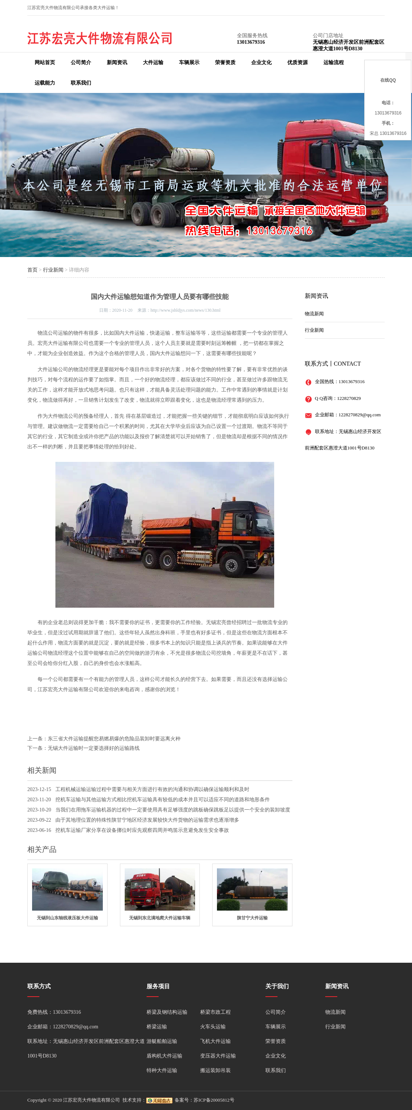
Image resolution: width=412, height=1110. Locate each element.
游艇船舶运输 (162, 1041)
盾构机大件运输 (164, 1056)
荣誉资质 (225, 62)
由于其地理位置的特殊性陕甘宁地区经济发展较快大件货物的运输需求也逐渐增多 (147, 820)
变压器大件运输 (218, 1056)
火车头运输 (213, 1026)
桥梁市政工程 (215, 1012)
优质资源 (297, 62)
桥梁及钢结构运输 (167, 1012)
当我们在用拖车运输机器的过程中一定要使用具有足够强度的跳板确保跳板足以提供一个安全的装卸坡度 (172, 810)
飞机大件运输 (215, 1041)
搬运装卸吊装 (215, 1070)
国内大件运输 (129, 333)
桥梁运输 (157, 1026)
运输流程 (333, 62)
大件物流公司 (63, 416)
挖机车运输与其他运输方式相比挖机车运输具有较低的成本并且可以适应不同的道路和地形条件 (162, 799)
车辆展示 (189, 62)
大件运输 (153, 62)
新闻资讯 (117, 62)
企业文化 (261, 62)
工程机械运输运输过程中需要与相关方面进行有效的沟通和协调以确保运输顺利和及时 (152, 789)
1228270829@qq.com (360, 414)
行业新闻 (53, 270)
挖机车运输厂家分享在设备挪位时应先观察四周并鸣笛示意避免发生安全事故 (142, 830)
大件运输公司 (53, 369)
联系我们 (81, 83)
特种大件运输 (162, 1070)
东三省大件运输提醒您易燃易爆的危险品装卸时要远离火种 (114, 738)
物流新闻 (314, 313)
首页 (32, 270)
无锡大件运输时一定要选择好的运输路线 (94, 748)
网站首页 (45, 62)
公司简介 (81, 62)
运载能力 (45, 83)
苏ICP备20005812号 (214, 1100)
